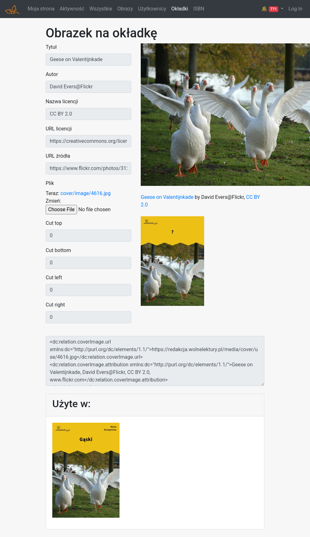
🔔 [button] (270, 9)
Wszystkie (100, 9)
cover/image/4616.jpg (86, 193)
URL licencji (59, 129)
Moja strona (41, 9)
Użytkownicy (152, 9)
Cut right (55, 305)
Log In (295, 9)
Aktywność (72, 9)
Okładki (179, 9)
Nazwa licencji (62, 101)
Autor (52, 74)
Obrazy (125, 9)
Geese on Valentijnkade (167, 197)
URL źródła (58, 156)
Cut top (54, 223)
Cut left (54, 278)
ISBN (198, 9)
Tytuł (51, 47)
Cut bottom (58, 250)
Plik (50, 183)
